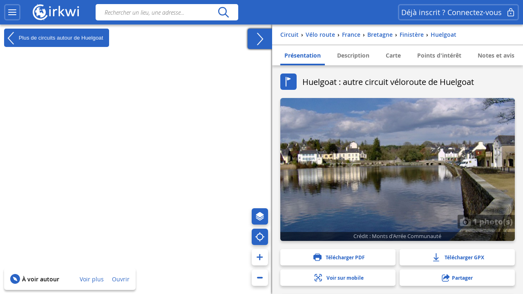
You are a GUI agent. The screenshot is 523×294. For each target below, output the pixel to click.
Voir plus (92, 279)
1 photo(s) (486, 221)
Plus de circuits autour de (53, 38)
